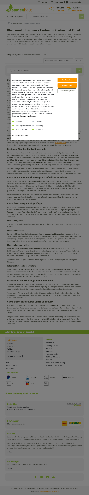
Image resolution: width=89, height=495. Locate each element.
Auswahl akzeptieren (67, 91)
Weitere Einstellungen (20, 135)
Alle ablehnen (67, 85)
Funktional (39, 129)
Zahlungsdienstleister (23, 125)
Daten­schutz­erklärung (28, 116)
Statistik (39, 122)
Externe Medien (21, 129)
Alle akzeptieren (67, 80)
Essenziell (19, 122)
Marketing (39, 125)
